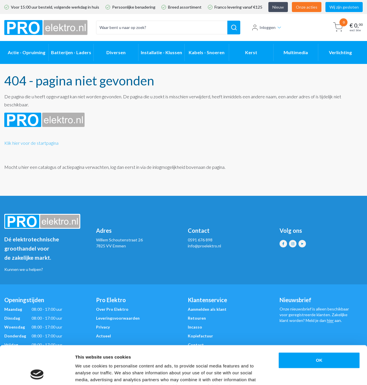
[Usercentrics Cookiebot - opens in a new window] (37, 374)
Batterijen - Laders (71, 52)
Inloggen (266, 27)
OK (319, 324)
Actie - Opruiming (26, 52)
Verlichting (340, 52)
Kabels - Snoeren (207, 52)
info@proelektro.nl (204, 245)
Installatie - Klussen (161, 52)
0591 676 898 (200, 239)
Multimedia (296, 52)
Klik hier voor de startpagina (31, 143)
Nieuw (278, 7)
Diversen (116, 52)
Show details (301, 373)
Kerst (251, 52)
